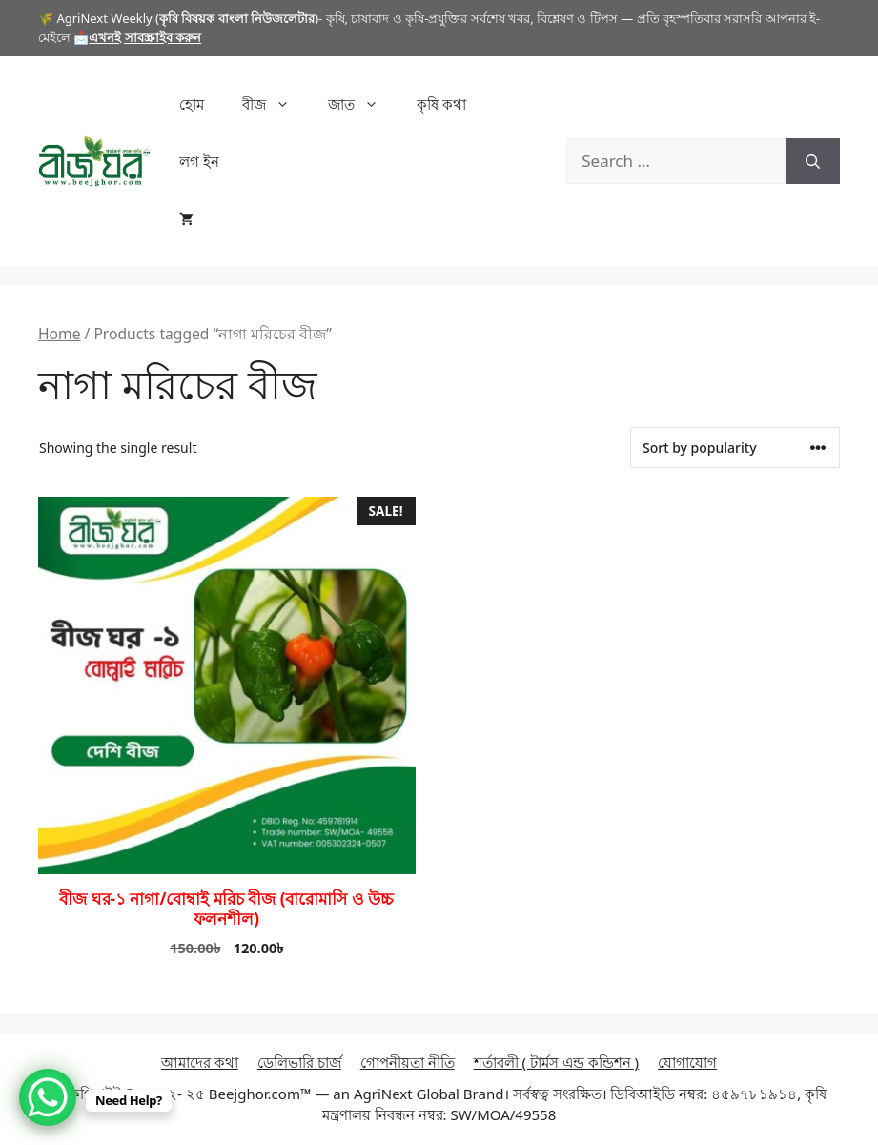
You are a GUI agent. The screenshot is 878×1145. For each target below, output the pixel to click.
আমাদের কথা (199, 1062)
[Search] (813, 161)
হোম (191, 103)
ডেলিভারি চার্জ (299, 1062)
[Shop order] (735, 447)
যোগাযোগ (687, 1062)
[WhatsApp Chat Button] (47, 1097)
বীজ (275, 104)
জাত (363, 104)
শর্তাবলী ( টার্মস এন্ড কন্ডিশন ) (557, 1062)
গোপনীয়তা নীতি (407, 1062)
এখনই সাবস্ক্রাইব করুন (145, 37)
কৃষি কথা (441, 103)
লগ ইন (199, 161)
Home (59, 333)
